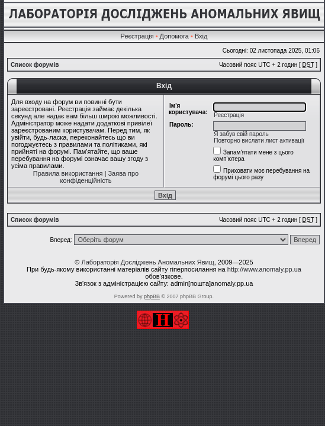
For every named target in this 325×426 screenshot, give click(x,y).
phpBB (152, 296)
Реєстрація (137, 36)
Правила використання (68, 173)
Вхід (201, 36)
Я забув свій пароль (241, 134)
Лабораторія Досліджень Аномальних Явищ (147, 262)
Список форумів (35, 65)
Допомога (174, 36)
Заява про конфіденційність (99, 177)
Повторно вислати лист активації (259, 140)
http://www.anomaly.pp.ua (264, 269)
